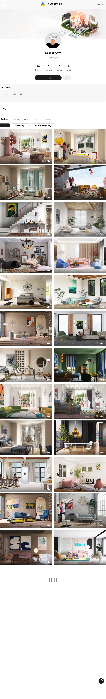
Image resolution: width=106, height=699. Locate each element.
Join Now (99, 4)
